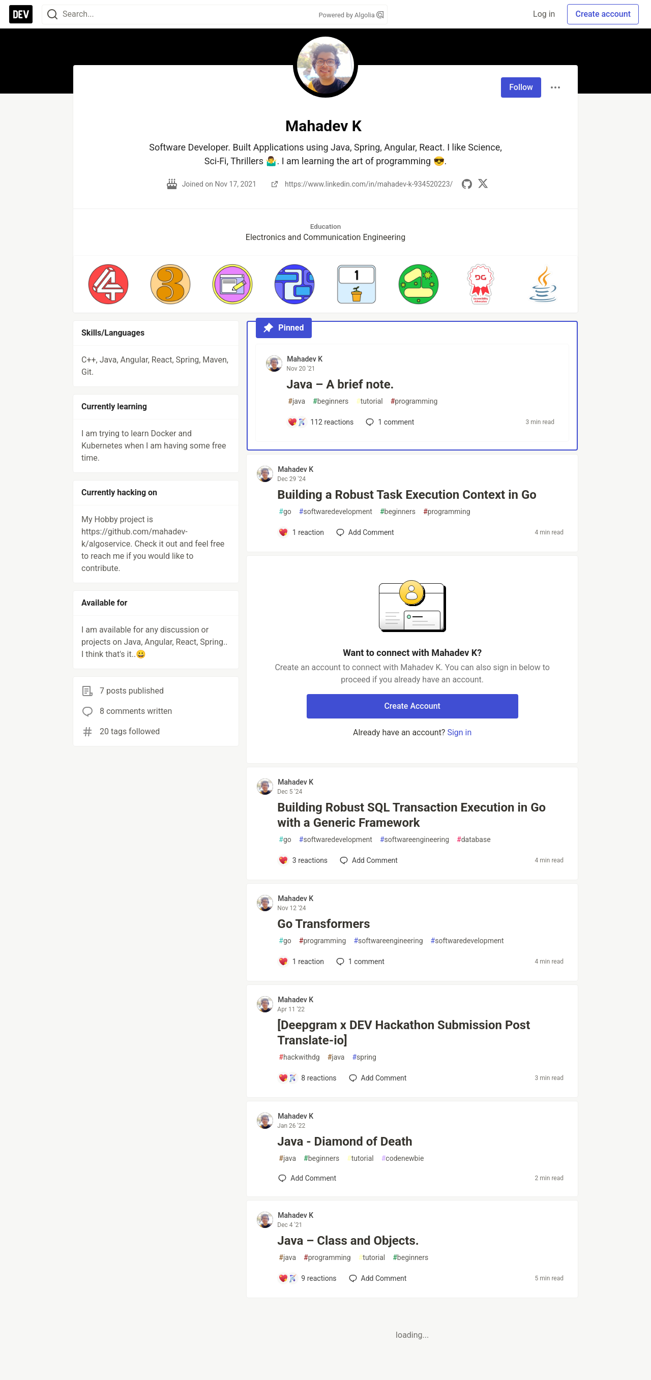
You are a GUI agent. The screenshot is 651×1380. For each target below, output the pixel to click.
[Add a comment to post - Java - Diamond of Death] (307, 1178)
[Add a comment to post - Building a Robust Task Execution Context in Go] (301, 532)
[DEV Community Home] (21, 14)
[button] (108, 284)
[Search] (52, 14)
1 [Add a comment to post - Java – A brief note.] (389, 422)
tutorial (369, 401)
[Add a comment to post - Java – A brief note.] (320, 422)
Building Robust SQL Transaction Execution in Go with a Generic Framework (411, 815)
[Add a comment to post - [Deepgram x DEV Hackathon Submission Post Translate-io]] (307, 1078)
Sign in (459, 732)
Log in (544, 14)
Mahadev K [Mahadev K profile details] (304, 359)
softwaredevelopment (335, 511)
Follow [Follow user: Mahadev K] (521, 87)
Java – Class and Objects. (348, 1241)
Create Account (412, 706)
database (473, 839)
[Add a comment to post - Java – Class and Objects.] (307, 1278)
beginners (330, 401)
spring (364, 1057)
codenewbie (402, 1158)
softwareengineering (414, 839)
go (285, 511)
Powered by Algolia (350, 15)
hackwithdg (299, 1057)
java (296, 401)
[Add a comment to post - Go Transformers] (301, 961)
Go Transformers (323, 924)
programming (414, 401)
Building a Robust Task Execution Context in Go (407, 495)
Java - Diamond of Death (344, 1141)
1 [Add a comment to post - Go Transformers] (359, 961)
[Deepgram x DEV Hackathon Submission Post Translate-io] (403, 1032)
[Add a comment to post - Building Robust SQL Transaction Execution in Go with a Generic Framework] (303, 860)
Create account (603, 14)
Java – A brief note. (340, 384)
